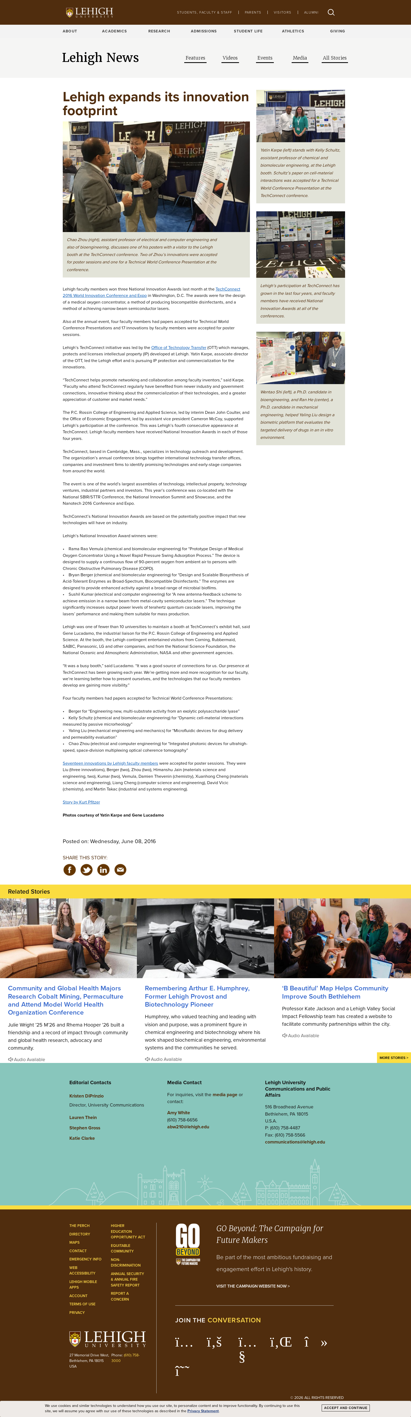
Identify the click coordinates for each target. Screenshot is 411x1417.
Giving (337, 31)
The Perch (79, 1226)
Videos (230, 58)
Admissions (204, 31)
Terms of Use (82, 1304)
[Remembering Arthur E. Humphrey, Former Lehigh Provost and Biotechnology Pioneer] (205, 938)
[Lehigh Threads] (185, 1373)
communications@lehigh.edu (295, 1141)
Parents (253, 12)
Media (300, 58)
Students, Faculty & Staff (204, 12)
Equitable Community (122, 1248)
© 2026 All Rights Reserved (317, 1398)
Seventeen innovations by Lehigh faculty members (110, 763)
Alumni (311, 12)
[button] (331, 12)
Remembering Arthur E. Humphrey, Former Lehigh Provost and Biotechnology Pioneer (197, 996)
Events (264, 58)
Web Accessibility (82, 1270)
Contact (78, 1251)
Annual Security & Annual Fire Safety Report (127, 1279)
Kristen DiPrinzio (86, 1095)
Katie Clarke (82, 1138)
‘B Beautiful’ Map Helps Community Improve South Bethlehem (335, 992)
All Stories (335, 58)
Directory (79, 1234)
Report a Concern (120, 1296)
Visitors (282, 12)
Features (195, 58)
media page (225, 1094)
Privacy (77, 1312)
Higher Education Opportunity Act (128, 1231)
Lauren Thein (83, 1117)
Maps (74, 1242)
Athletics (293, 31)
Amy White (178, 1112)
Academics (114, 31)
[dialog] (205, 1409)
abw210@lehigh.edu (188, 1126)
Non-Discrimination (126, 1262)
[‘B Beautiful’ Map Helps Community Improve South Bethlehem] (342, 938)
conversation (234, 1320)
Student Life (248, 31)
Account (78, 1296)
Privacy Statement (203, 1411)
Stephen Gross (84, 1127)
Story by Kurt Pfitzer (81, 802)
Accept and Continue (345, 1408)
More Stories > (394, 1057)
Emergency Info (85, 1259)
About (70, 31)
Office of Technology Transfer (178, 347)
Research (159, 31)
